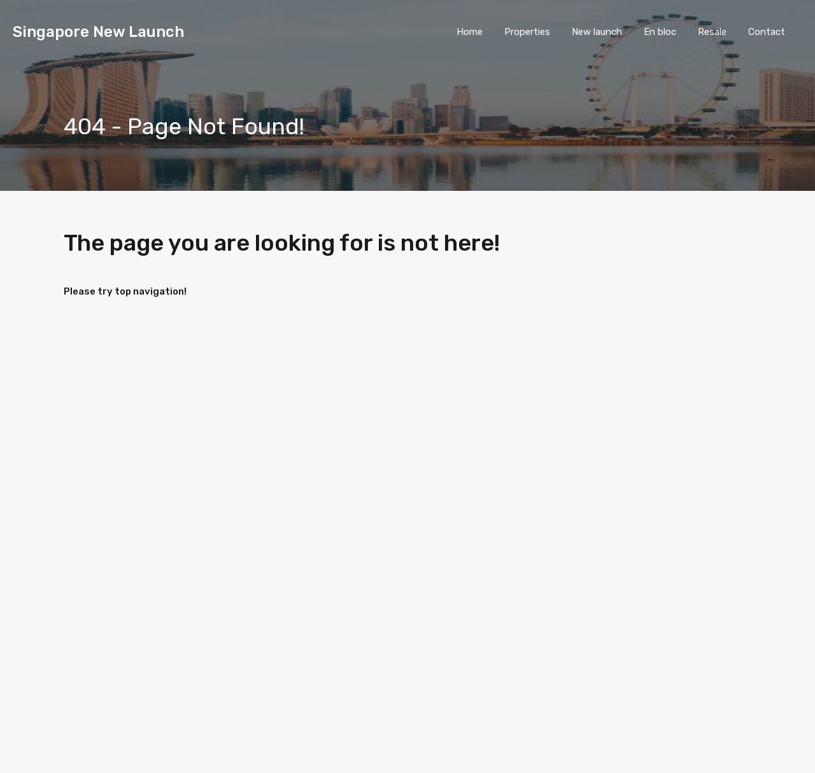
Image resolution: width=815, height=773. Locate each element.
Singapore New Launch (98, 31)
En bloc (660, 32)
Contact (766, 32)
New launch (597, 32)
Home (470, 32)
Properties (527, 32)
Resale (712, 32)
